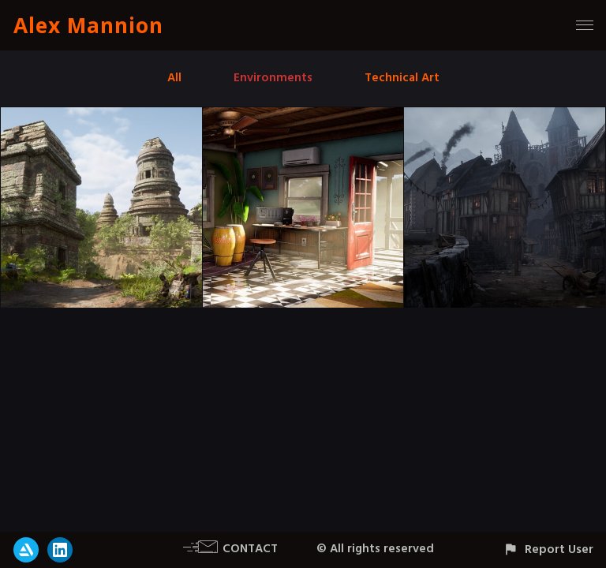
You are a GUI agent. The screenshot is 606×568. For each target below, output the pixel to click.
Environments (273, 78)
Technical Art (402, 78)
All (174, 78)
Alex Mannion (88, 25)
